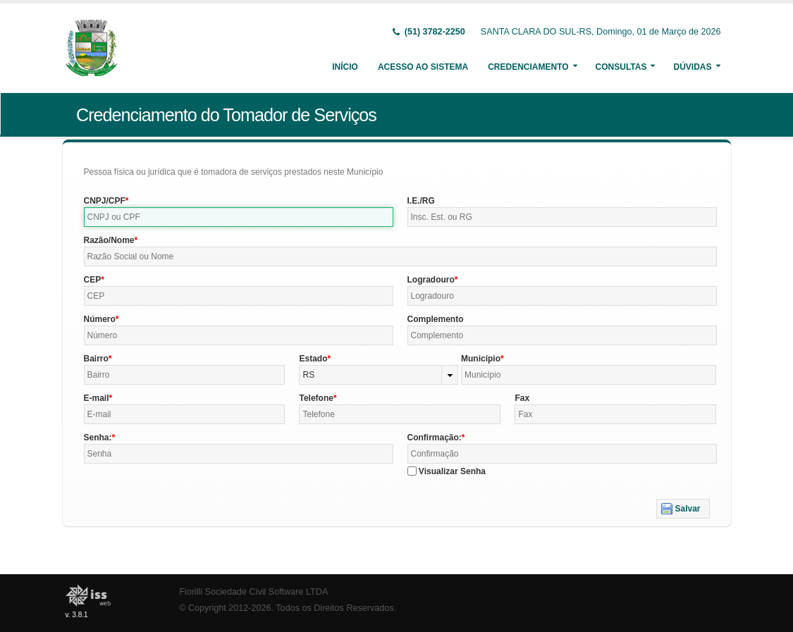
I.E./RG (421, 201)
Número (100, 319)
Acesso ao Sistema (423, 67)
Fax (522, 398)
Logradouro (431, 280)
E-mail (96, 398)
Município (480, 359)
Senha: (98, 437)
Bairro (96, 359)
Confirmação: (434, 437)
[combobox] (378, 375)
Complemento (435, 319)
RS (308, 375)
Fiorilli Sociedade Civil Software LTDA (253, 592)
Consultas (621, 67)
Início (345, 67)
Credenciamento (528, 67)
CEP (93, 280)
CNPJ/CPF (104, 201)
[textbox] (238, 217)
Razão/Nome (109, 240)
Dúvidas (692, 67)
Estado (313, 359)
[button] (682, 509)
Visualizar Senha (452, 471)
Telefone (316, 398)
